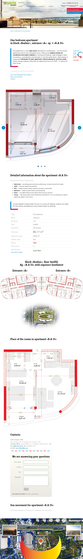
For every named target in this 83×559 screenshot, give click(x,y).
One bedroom (26, 31)
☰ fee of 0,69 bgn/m (74, 12)
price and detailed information (20, 75)
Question (35, 494)
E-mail (28, 494)
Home (12, 31)
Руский (29, 2)
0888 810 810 (18, 446)
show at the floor (16, 77)
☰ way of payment (73, 9)
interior (12, 79)
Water (51, 6)
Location (72, 6)
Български (21, 2)
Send (26, 489)
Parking (41, 6)
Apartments (18, 31)
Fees (63, 6)
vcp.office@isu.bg (21, 448)
